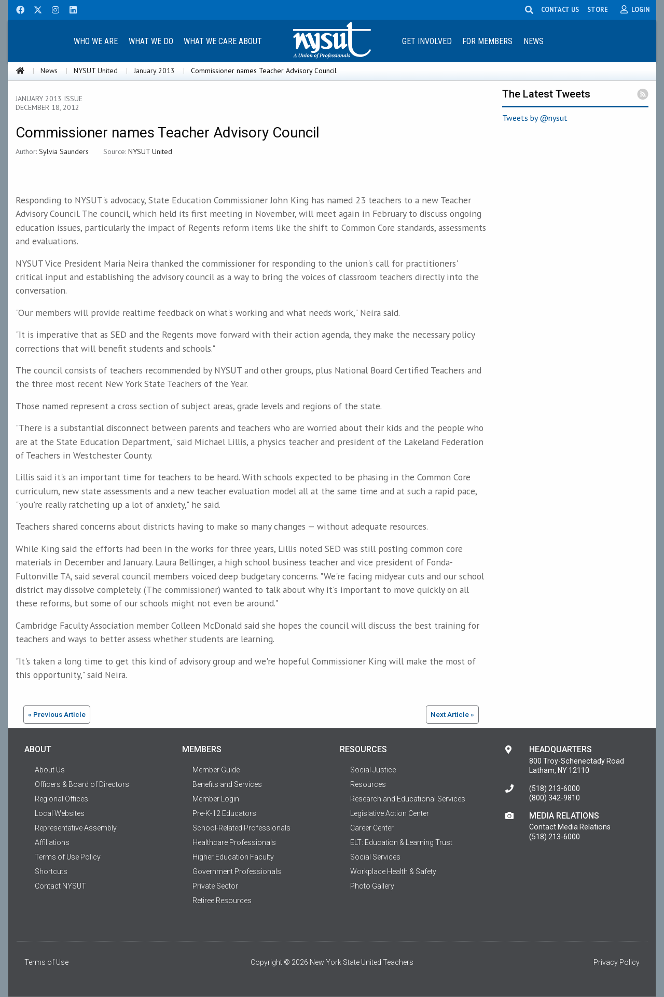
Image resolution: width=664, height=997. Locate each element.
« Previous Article (57, 714)
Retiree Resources (222, 900)
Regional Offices (61, 799)
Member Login (215, 799)
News (533, 41)
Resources (368, 784)
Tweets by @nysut (535, 118)
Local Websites (60, 813)
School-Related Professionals (241, 828)
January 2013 (154, 70)
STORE (598, 9)
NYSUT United (96, 70)
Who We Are (96, 41)
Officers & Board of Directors (82, 784)
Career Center (372, 828)
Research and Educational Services (407, 799)
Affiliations (52, 842)
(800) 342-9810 (554, 798)
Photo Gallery (372, 886)
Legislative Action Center (389, 813)
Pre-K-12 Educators (224, 813)
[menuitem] (95, 41)
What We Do (151, 41)
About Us (50, 770)
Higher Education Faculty (233, 857)
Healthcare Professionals (234, 842)
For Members (487, 41)
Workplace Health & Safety (393, 871)
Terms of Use (46, 962)
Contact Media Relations (570, 827)
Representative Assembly (76, 828)
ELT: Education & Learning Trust (401, 842)
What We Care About (223, 41)
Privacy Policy (616, 962)
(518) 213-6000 (554, 788)
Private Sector (215, 886)
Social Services (375, 857)
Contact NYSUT (60, 886)
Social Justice (373, 770)
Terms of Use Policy (68, 857)
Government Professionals (236, 871)
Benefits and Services (227, 784)
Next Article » (452, 714)
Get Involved (427, 41)
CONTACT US (560, 9)
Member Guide (216, 770)
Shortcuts (51, 871)
